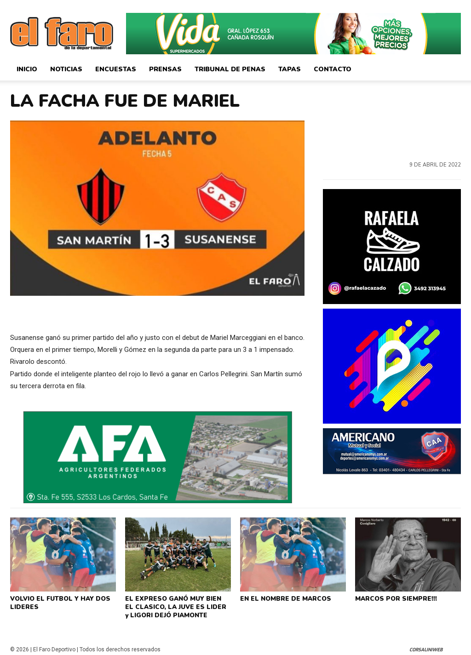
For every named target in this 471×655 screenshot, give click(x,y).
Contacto (332, 69)
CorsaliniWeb (425, 647)
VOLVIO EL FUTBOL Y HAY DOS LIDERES (59, 601)
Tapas (289, 69)
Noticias (66, 69)
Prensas (165, 69)
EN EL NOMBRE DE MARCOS (284, 598)
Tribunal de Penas (230, 69)
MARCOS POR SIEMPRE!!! (395, 598)
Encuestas (115, 69)
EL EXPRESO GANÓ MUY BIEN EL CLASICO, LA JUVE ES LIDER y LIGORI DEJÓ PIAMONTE (176, 605)
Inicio (27, 69)
